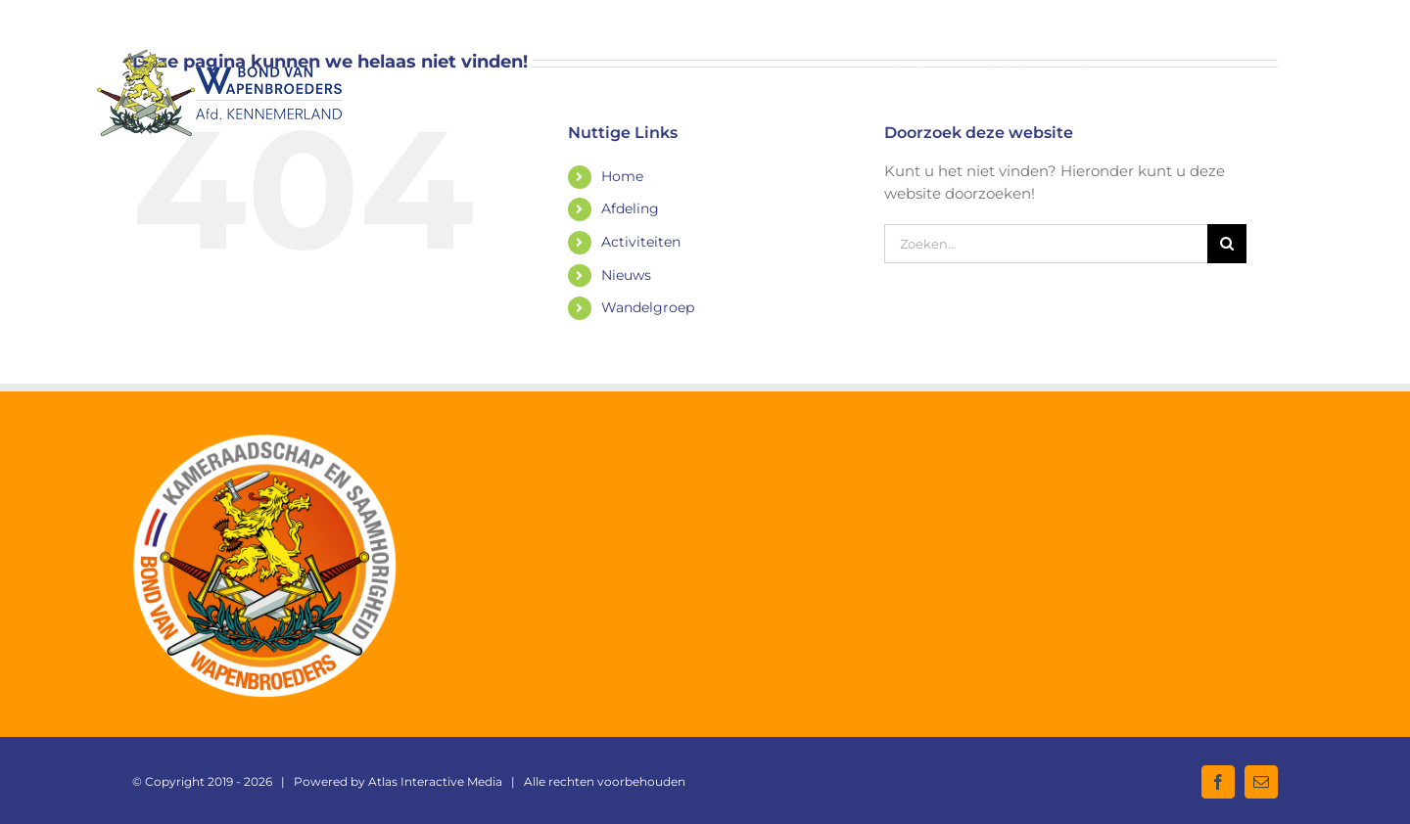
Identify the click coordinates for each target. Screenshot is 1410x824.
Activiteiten (641, 242)
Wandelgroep (647, 307)
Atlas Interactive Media (435, 781)
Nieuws (626, 275)
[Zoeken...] (1045, 243)
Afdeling (630, 208)
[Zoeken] (1226, 243)
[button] (1282, 71)
